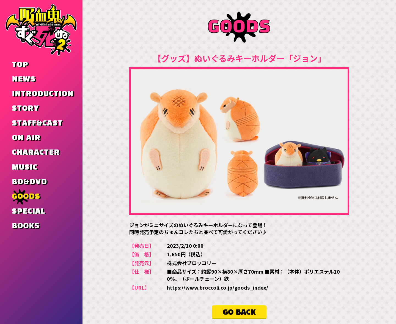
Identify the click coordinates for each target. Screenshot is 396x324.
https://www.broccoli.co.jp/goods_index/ (217, 287)
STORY (25, 108)
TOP (20, 64)
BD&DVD (29, 182)
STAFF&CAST (37, 123)
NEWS (23, 79)
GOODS (26, 196)
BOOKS (26, 226)
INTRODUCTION (42, 93)
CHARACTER (36, 152)
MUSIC (24, 167)
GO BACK (239, 312)
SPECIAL (28, 211)
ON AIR (26, 137)
